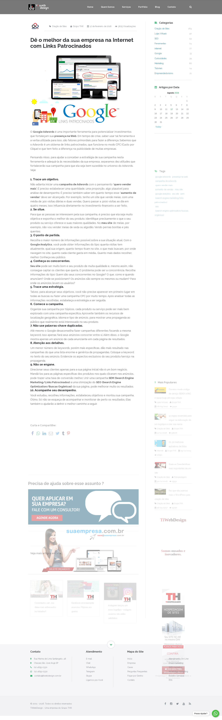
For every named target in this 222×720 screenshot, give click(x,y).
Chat (88, 663)
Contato (171, 7)
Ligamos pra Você (94, 680)
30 (156, 122)
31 (161, 122)
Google (158, 53)
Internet (158, 48)
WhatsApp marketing (178, 671)
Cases (130, 667)
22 (187, 113)
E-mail (89, 659)
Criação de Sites (58, 26)
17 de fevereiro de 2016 (99, 26)
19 (171, 113)
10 (161, 109)
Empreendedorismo (164, 73)
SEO (156, 38)
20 (177, 113)
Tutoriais (158, 68)
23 (156, 118)
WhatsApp (91, 667)
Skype (89, 676)
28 (182, 118)
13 (177, 109)
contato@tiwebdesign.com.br (45, 676)
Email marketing (176, 663)
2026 (177, 93)
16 (156, 113)
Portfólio (142, 7)
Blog (157, 7)
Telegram (90, 671)
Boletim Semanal (176, 676)
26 (171, 118)
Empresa (131, 663)
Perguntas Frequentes (137, 671)
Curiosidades (161, 58)
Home (90, 7)
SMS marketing (175, 667)
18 (166, 113)
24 (161, 118)
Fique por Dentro (135, 676)
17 (161, 113)
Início (129, 659)
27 (177, 118)
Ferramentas (160, 43)
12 (171, 109)
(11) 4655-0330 (38, 667)
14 (182, 109)
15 (187, 109)
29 (187, 118)
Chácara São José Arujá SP (46, 663)
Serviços (126, 7)
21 (182, 113)
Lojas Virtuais (161, 33)
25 (166, 118)
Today (158, 126)
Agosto (170, 93)
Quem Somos (107, 7)
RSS (170, 680)
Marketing (159, 63)
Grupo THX (76, 26)
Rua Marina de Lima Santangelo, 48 (50, 659)
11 (166, 109)
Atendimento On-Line (178, 659)
